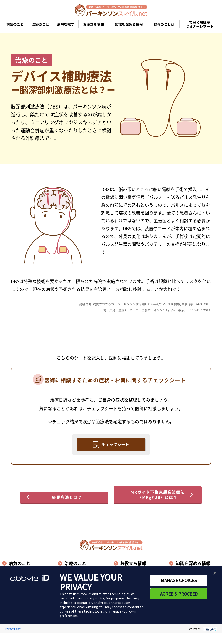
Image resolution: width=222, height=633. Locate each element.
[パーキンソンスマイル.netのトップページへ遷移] (111, 10)
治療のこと (75, 563)
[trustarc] (209, 628)
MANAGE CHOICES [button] (179, 580)
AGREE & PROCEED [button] (179, 594)
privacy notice (94, 598)
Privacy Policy (13, 628)
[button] (214, 573)
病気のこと (19, 563)
